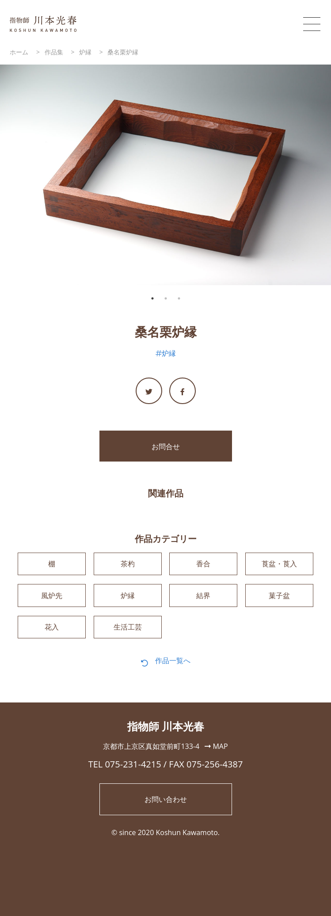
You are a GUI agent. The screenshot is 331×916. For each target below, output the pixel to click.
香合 (203, 564)
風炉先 (51, 596)
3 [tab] (179, 298)
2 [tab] (165, 298)
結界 (203, 596)
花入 (52, 628)
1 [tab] (152, 298)
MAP (216, 748)
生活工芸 (128, 628)
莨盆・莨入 (279, 564)
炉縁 (169, 353)
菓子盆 (279, 596)
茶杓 (128, 564)
